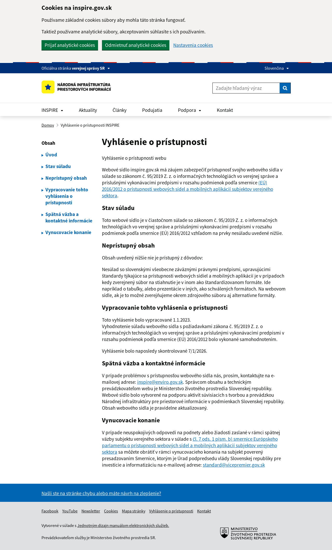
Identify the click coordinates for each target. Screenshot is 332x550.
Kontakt (225, 110)
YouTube (70, 510)
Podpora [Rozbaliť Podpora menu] (189, 110)
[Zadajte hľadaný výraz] (246, 88)
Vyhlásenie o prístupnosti (171, 510)
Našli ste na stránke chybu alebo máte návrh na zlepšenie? (101, 493)
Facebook (50, 510)
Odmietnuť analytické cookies (135, 45)
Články (120, 110)
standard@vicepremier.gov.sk (234, 465)
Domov (48, 125)
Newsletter (90, 510)
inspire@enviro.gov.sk (160, 382)
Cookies (111, 510)
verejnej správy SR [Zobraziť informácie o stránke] (91, 68)
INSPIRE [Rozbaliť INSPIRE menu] (52, 110)
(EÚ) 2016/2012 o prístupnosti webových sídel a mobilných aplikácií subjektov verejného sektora (187, 189)
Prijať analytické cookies (70, 45)
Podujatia (152, 110)
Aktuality (88, 110)
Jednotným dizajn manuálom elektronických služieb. (123, 525)
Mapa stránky (133, 510)
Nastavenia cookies (193, 45)
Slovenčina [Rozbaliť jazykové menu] (277, 68)
